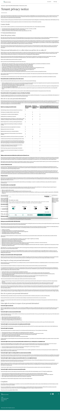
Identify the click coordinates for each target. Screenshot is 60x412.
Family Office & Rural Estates (13, 7)
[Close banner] (50, 196)
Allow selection (30, 214)
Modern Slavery (4, 401)
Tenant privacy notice (23, 7)
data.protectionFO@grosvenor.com (9, 34)
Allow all (44, 214)
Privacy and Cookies (4, 400)
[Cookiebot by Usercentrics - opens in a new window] (45, 196)
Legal (7, 7)
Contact (2, 402)
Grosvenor (3, 7)
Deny (16, 214)
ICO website (24, 389)
